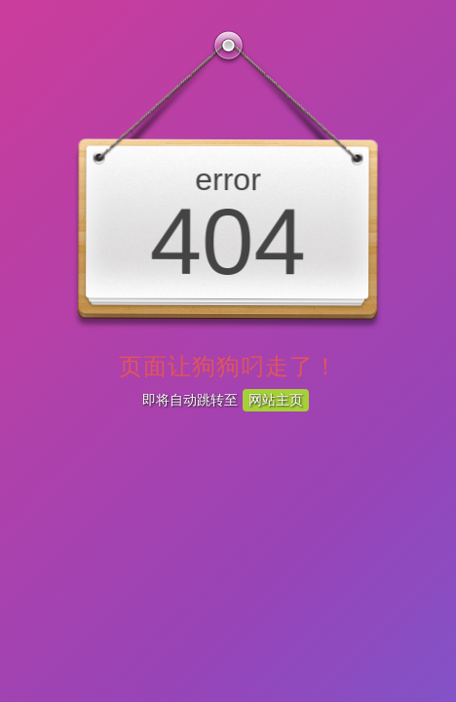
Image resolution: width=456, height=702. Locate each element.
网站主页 (275, 400)
